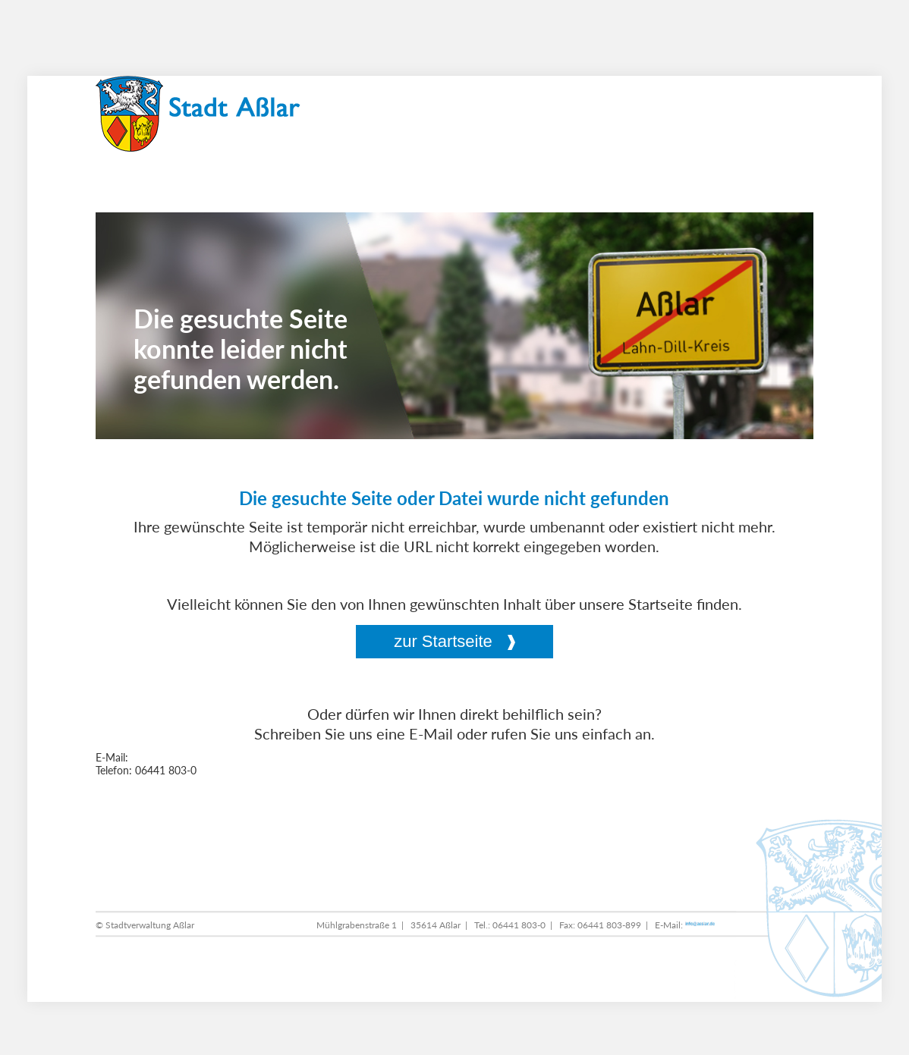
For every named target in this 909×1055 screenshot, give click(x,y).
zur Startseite (443, 641)
